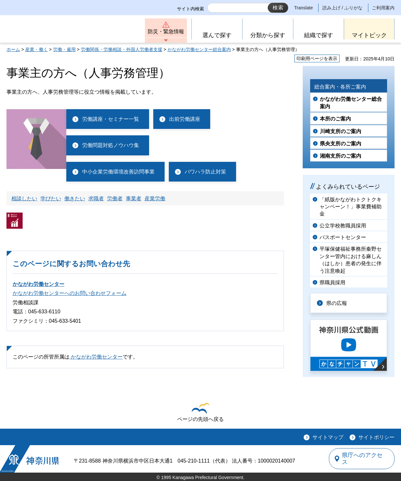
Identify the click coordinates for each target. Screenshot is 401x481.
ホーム (13, 49)
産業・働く (36, 49)
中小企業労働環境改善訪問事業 (118, 171)
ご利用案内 (383, 7)
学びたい (50, 198)
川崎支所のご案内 (340, 131)
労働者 (115, 198)
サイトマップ (327, 437)
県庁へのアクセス (364, 458)
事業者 (133, 198)
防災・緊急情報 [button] (166, 31)
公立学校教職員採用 (343, 225)
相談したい (24, 198)
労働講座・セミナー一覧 (110, 119)
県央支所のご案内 (340, 143)
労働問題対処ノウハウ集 (110, 145)
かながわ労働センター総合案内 (199, 49)
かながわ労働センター (38, 284)
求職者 (96, 198)
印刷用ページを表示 (317, 58)
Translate (303, 7)
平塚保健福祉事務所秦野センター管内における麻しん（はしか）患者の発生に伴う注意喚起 (351, 259)
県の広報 (337, 303)
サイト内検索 (190, 8)
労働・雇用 (64, 49)
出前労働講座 (184, 119)
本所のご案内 (335, 118)
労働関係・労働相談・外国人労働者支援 (121, 49)
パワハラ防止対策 (205, 171)
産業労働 (155, 198)
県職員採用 (332, 282)
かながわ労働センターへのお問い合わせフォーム (69, 293)
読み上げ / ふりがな (342, 7)
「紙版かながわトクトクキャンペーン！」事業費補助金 (351, 207)
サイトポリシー (376, 437)
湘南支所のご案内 (340, 156)
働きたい (74, 198)
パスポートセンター (343, 237)
